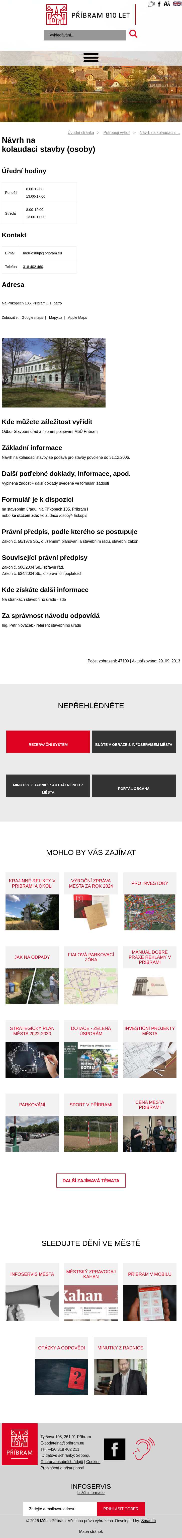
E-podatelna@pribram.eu (62, 1443)
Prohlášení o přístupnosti (62, 1468)
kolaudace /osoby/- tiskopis (63, 515)
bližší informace (91, 1492)
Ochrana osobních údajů (62, 1462)
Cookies (93, 1462)
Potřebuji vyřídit (117, 132)
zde (63, 599)
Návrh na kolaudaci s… (160, 132)
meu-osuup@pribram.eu (42, 253)
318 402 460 (33, 267)
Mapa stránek (91, 1531)
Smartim (148, 1521)
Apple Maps (77, 317)
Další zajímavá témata (91, 1180)
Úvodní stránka (81, 132)
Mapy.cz (55, 317)
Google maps (32, 317)
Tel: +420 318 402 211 (60, 1449)
